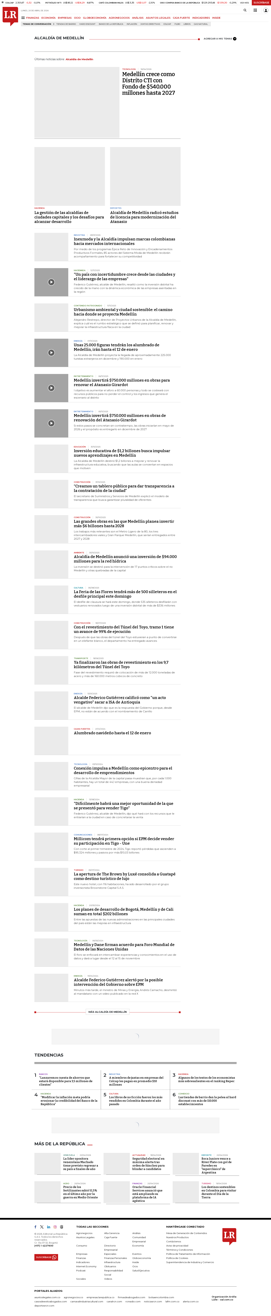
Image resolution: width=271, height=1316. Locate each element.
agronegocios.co (73, 1297)
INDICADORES (201, 17)
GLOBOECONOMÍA (94, 17)
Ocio (135, 1266)
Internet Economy (86, 1266)
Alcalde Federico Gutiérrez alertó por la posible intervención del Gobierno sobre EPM (118, 982)
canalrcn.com (114, 1301)
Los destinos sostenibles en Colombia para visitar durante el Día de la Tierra (219, 1192)
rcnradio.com (133, 1301)
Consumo (81, 1245)
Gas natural (201, 24)
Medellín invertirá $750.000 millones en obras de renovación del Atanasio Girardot (120, 417)
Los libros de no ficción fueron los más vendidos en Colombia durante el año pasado (135, 1101)
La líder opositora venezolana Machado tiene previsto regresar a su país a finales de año (80, 1164)
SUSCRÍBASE (261, 2)
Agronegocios (84, 1233)
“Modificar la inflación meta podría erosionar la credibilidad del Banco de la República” (69, 1101)
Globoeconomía (141, 1258)
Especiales (110, 1254)
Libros (187, 24)
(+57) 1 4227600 (43, 1245)
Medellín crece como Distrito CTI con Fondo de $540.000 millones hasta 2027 (148, 83)
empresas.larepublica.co (100, 1297)
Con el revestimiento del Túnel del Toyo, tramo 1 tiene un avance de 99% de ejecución (124, 629)
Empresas (81, 1254)
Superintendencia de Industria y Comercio (190, 1262)
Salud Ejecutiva (140, 1270)
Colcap (167, 24)
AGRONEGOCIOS (119, 17)
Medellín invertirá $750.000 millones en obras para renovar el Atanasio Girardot (122, 382)
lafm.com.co (172, 1301)
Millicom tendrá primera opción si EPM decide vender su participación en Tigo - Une (124, 841)
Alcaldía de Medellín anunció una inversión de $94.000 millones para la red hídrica (125, 559)
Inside (135, 1262)
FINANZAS (32, 17)
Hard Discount (87, 24)
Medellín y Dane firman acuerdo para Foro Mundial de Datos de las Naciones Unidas (124, 947)
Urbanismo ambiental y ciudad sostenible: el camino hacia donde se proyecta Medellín (123, 312)
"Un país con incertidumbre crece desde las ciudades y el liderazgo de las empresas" (124, 276)
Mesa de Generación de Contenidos (186, 1233)
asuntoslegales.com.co (47, 1297)
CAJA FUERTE (181, 17)
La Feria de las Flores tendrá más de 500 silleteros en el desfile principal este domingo (125, 594)
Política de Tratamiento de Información (188, 1254)
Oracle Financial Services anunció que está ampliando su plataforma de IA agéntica (147, 1194)
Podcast (81, 1270)
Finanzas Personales (115, 1258)
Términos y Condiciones (179, 1249)
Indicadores (83, 1262)
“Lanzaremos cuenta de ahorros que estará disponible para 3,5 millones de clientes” (65, 1081)
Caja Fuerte (110, 1237)
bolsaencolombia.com (161, 1297)
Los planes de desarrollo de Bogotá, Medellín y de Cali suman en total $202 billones (124, 911)
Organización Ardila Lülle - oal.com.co (224, 1298)
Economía (138, 1245)
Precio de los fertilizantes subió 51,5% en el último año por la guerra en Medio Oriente (80, 1192)
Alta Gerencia (111, 1233)
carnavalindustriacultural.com (86, 1301)
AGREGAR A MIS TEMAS (220, 38)
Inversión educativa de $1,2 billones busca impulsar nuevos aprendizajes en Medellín (122, 453)
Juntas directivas (150, 24)
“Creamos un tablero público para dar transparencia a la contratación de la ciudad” (124, 488)
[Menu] (23, 17)
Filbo (177, 24)
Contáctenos (173, 1241)
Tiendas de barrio (66, 24)
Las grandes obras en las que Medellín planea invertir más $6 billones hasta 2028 (124, 523)
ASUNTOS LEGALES (158, 17)
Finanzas (81, 1258)
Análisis (136, 1233)
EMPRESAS (65, 17)
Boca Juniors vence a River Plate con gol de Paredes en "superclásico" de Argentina (217, 1165)
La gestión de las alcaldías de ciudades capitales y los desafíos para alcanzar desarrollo (69, 217)
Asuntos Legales (85, 1237)
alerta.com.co (191, 1301)
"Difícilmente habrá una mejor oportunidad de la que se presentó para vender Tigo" (123, 805)
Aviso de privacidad (177, 1245)
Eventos (136, 1254)
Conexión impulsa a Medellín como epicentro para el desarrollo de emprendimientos (123, 770)
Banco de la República (111, 24)
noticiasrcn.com (153, 1301)
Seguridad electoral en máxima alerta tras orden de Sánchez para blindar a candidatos (148, 1164)
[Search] (245, 10)
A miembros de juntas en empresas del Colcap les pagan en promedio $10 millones (136, 1081)
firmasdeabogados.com (131, 1297)
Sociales (81, 1278)
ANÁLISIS (137, 17)
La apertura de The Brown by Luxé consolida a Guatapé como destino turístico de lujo (125, 876)
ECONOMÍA (48, 17)
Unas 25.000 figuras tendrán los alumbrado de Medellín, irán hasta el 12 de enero (116, 347)
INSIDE (216, 17)
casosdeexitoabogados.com (50, 1301)
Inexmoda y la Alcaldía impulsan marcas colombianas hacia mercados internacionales (124, 241)
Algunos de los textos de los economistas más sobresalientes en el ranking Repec (206, 1079)
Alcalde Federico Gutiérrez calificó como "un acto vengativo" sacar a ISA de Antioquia (120, 700)
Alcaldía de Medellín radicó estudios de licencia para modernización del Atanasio (144, 217)
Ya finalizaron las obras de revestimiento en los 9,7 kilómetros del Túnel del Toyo (121, 664)
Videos (108, 1278)
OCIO (77, 17)
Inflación (132, 24)
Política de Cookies (177, 1258)
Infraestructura (112, 1262)
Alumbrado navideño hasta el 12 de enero (112, 733)
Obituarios (110, 1266)
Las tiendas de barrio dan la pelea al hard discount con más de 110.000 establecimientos (207, 1101)
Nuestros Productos (177, 1237)
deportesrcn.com (44, 1305)
